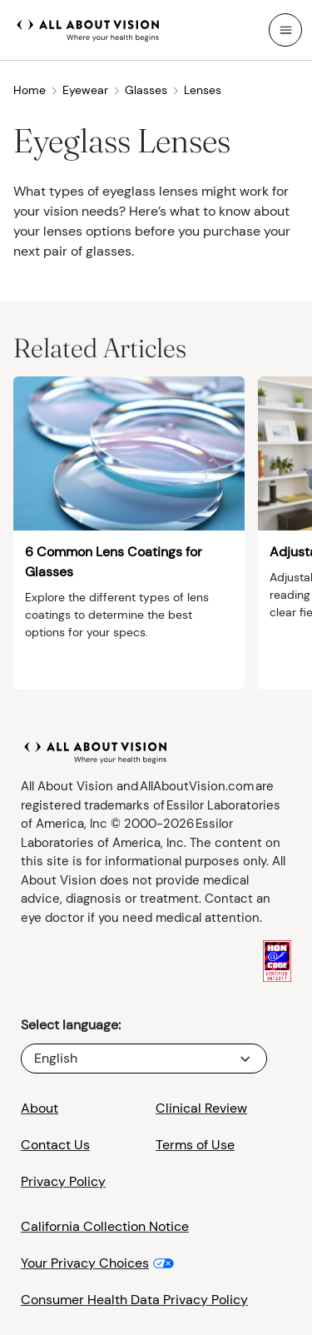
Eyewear (91, 89)
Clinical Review (201, 1108)
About (39, 1108)
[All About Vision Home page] (88, 28)
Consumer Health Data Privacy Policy (134, 1299)
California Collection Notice (105, 1226)
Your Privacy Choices (85, 1263)
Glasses (152, 89)
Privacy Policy (63, 1181)
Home (35, 89)
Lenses (202, 89)
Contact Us (55, 1144)
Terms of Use (195, 1144)
